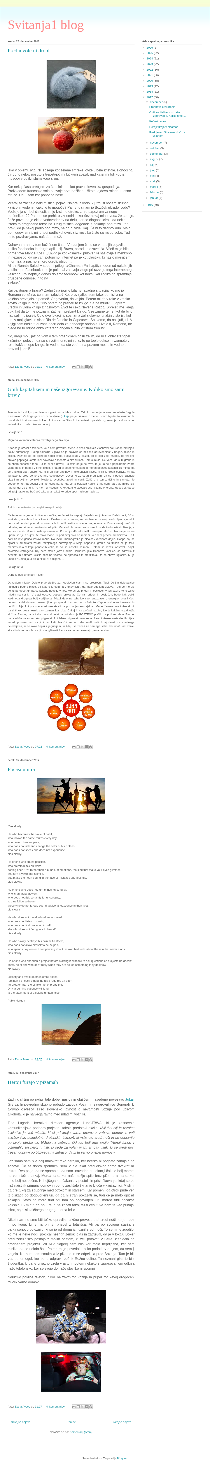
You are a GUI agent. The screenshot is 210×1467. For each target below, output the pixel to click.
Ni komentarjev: (56, 366)
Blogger (122, 1458)
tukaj (65, 416)
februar (155, 192)
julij (152, 164)
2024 (150, 58)
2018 (150, 91)
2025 (150, 53)
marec (154, 186)
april (153, 181)
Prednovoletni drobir (29, 50)
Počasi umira (21, 769)
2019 (150, 86)
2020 (150, 80)
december (156, 102)
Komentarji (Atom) (81, 1432)
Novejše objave (20, 1422)
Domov (70, 1422)
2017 (150, 97)
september (157, 153)
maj (153, 175)
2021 (150, 75)
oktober (155, 148)
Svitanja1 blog (46, 24)
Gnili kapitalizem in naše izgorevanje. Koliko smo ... (167, 114)
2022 (150, 69)
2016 (150, 204)
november (156, 142)
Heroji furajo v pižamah (33, 1082)
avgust (154, 159)
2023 (150, 64)
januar (154, 198)
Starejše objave (121, 1422)
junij (153, 170)
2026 (150, 47)
